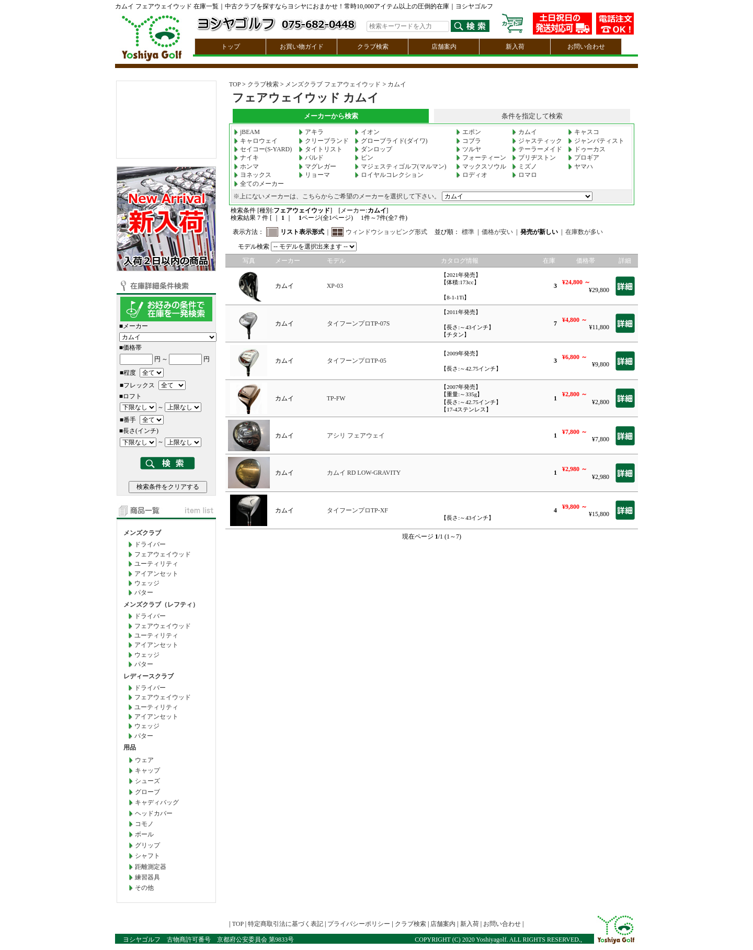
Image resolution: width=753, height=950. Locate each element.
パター (143, 592)
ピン (364, 157)
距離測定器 (150, 866)
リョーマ (314, 174)
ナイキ (246, 157)
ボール (144, 834)
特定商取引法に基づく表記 (285, 923)
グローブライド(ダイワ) (391, 140)
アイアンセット (156, 573)
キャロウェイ (256, 140)
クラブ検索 (373, 46)
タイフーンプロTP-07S (358, 323)
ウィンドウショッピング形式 (386, 232)
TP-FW (336, 398)
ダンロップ (373, 149)
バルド (311, 157)
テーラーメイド (537, 149)
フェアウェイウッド (162, 554)
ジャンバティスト (596, 140)
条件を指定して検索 (532, 116)
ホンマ (246, 166)
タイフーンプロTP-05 (356, 360)
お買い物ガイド (302, 46)
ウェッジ (146, 583)
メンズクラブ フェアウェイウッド (333, 84)
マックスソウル (481, 166)
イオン (367, 132)
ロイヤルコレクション (389, 174)
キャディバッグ (157, 802)
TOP (235, 84)
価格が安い (497, 232)
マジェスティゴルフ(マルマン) (401, 166)
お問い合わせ (586, 46)
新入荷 (515, 46)
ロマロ (524, 174)
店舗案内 (444, 46)
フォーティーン (481, 157)
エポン (468, 132)
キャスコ (583, 132)
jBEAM (247, 132)
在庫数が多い (584, 232)
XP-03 (335, 285)
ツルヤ (468, 149)
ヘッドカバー (154, 813)
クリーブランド (324, 140)
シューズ (147, 781)
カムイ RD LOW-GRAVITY (364, 472)
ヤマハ (580, 166)
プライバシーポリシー (358, 923)
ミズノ (524, 166)
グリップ (147, 845)
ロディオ (471, 174)
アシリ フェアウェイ (356, 435)
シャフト (147, 855)
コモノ (144, 824)
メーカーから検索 (331, 116)
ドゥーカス (587, 149)
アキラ (311, 132)
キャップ (147, 770)
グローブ (147, 792)
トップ (230, 46)
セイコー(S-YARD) (263, 149)
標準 (468, 232)
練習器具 (147, 877)
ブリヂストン (534, 157)
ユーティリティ (156, 563)
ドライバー (150, 544)
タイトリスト (321, 149)
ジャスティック (537, 140)
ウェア (144, 760)
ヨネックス (252, 174)
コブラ (468, 140)
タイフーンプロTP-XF (357, 510)
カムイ (396, 84)
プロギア (583, 157)
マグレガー (317, 166)
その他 (144, 887)
